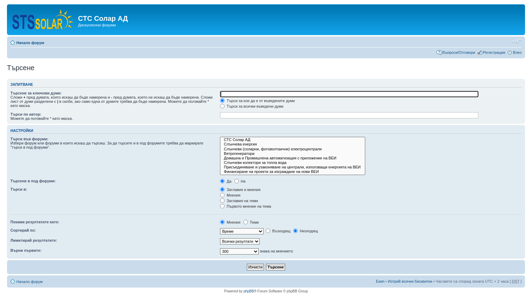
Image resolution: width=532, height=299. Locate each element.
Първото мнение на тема (245, 206)
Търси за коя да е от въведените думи (257, 101)
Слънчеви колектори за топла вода (293, 162)
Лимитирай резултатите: (33, 240)
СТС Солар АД (293, 140)
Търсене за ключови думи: (36, 93)
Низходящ (305, 231)
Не (240, 181)
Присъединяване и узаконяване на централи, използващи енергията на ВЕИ (293, 167)
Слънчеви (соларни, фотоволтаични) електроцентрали (293, 149)
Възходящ (278, 231)
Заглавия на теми (239, 201)
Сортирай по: (23, 230)
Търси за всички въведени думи (251, 106)
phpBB (248, 291)
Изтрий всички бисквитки (410, 281)
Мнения (230, 195)
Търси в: (18, 189)
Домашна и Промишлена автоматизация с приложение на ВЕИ (293, 158)
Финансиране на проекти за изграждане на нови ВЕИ (293, 171)
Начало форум (30, 43)
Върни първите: (25, 250)
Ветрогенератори (293, 153)
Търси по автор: (25, 114)
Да (226, 181)
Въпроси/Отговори (458, 52)
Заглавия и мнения (240, 190)
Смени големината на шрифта (516, 41)
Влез (517, 52)
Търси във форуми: (29, 139)
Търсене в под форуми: (33, 181)
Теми (251, 222)
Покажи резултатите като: (34, 222)
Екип (380, 281)
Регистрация (494, 52)
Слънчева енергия (293, 144)
